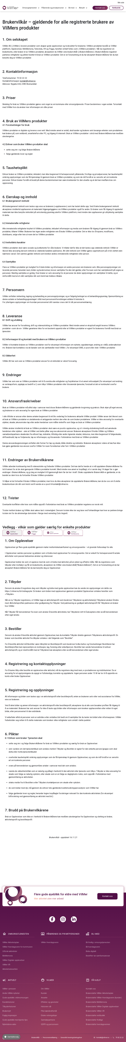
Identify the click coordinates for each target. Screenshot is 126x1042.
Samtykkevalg (11, 1037)
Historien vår (46, 1006)
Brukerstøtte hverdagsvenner (98, 1024)
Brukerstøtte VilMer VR (95, 1011)
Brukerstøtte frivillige (94, 1020)
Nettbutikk (116, 8)
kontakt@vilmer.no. (61, 484)
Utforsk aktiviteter (9, 951)
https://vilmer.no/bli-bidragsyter (18, 591)
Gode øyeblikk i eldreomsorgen (15, 998)
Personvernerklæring (50, 1037)
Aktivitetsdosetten (10, 969)
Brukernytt (6, 1011)
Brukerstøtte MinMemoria (96, 1002)
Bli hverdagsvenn (93, 947)
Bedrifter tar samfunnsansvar (98, 956)
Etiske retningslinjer (49, 1015)
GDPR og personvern (49, 1024)
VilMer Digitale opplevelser (13, 960)
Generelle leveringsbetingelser (71, 1037)
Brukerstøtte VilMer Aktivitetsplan (99, 993)
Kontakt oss (100, 8)
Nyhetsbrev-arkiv (9, 1024)
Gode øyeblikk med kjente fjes (15, 1020)
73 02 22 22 (22, 78)
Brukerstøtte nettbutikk (95, 1015)
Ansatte (44, 998)
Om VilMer (45, 989)
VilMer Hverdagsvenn (49, 942)
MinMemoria (7, 956)
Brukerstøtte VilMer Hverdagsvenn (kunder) (104, 998)
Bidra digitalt (91, 951)
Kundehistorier (8, 1002)
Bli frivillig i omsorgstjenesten (98, 942)
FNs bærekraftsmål (49, 1011)
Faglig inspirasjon (9, 1015)
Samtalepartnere (48, 1020)
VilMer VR (6, 965)
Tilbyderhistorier (9, 1006)
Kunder (44, 993)
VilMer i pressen (9, 989)
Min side (121, 3)
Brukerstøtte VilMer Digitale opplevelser (102, 1006)
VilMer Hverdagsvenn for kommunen (17, 947)
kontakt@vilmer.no (28, 81)
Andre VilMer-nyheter (11, 993)
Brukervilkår (35, 1037)
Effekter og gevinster (49, 1002)
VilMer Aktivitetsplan (10, 942)
